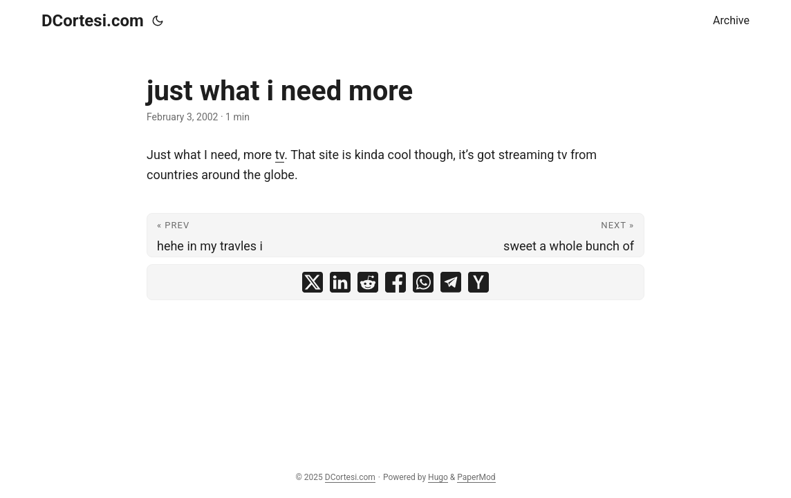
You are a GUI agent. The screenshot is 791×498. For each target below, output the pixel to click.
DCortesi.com (92, 20)
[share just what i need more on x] (312, 282)
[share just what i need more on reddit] (367, 282)
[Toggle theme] (157, 21)
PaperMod (476, 477)
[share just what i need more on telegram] (450, 282)
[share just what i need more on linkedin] (340, 282)
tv (280, 154)
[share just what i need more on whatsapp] (423, 282)
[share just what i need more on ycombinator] (478, 282)
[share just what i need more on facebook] (395, 282)
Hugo (438, 477)
